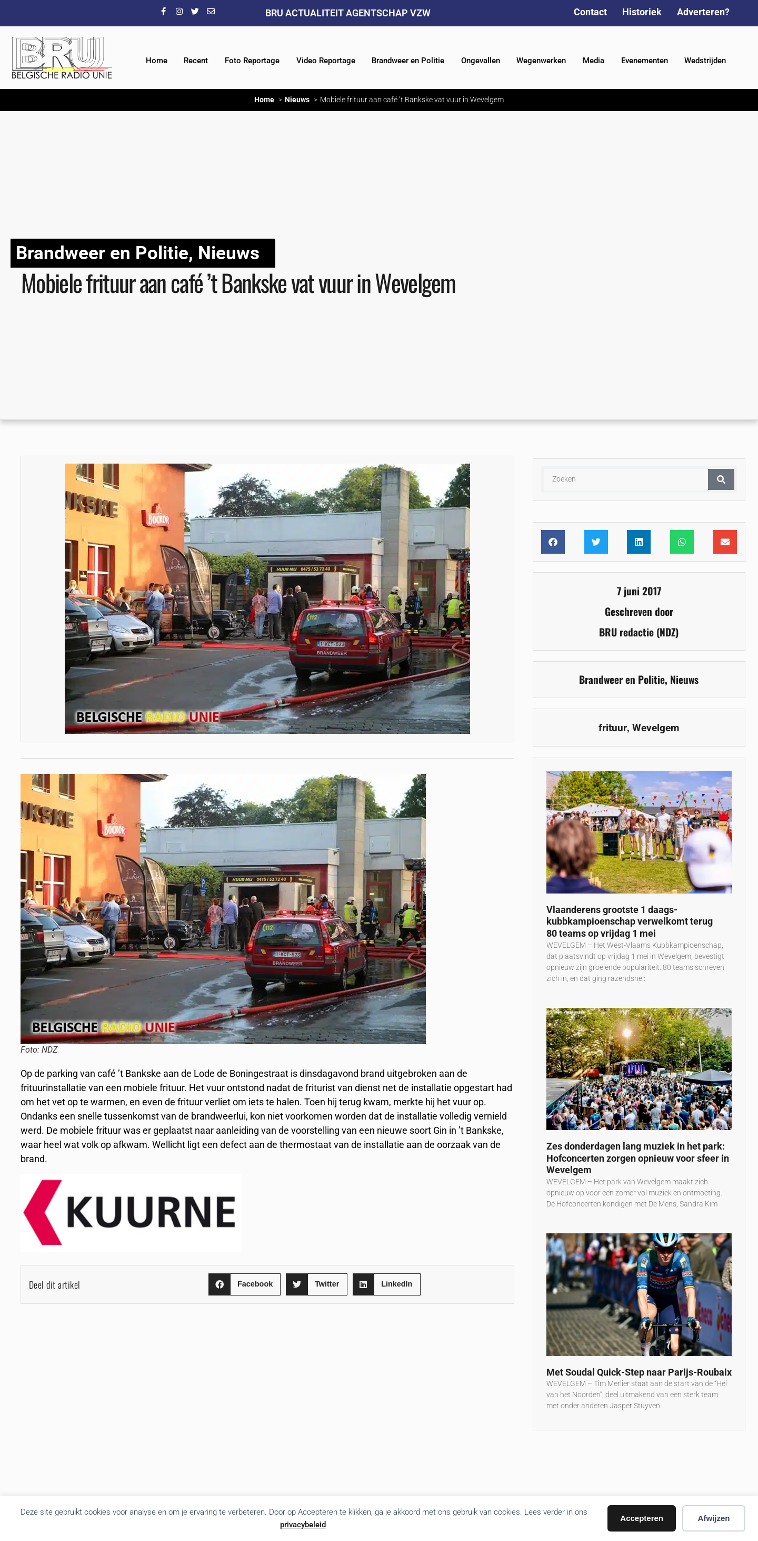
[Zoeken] (721, 479)
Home (156, 60)
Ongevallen (480, 60)
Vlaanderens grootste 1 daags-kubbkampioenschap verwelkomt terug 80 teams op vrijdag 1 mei (629, 921)
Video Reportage (325, 60)
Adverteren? (703, 11)
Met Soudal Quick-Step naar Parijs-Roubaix (639, 1372)
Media (593, 60)
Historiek (642, 11)
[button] (244, 1284)
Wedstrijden (705, 60)
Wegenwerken (541, 60)
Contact (590, 11)
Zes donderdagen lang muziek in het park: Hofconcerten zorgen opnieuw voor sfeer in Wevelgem (637, 1158)
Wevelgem (655, 728)
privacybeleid (303, 1524)
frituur (613, 728)
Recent (196, 60)
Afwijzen (714, 1518)
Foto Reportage (252, 60)
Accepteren (641, 1518)
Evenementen (644, 60)
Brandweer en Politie (408, 60)
